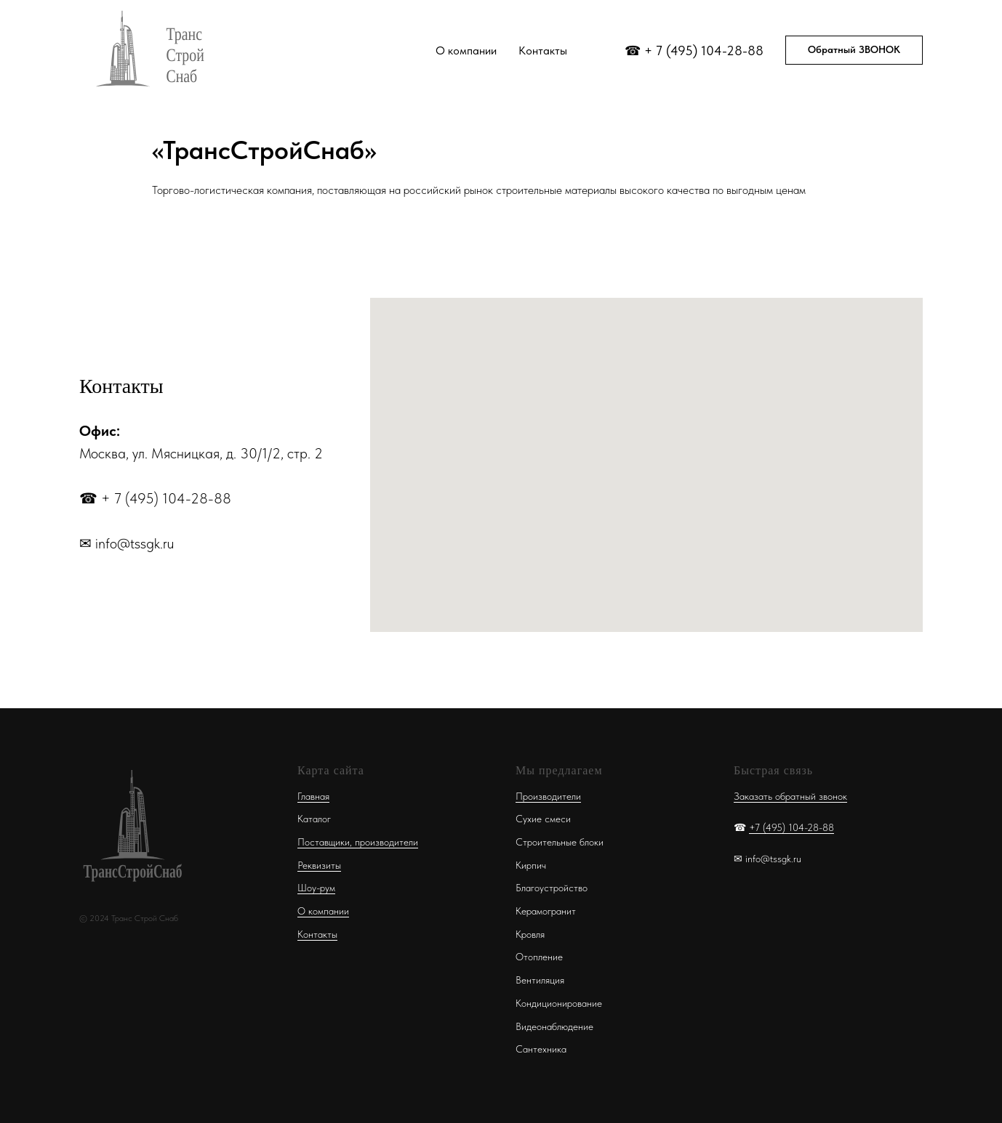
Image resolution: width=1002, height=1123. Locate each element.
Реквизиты (319, 865)
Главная (313, 796)
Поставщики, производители (357, 842)
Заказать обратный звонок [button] (790, 796)
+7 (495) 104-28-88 (791, 827)
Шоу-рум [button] (316, 887)
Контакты (542, 50)
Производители (548, 796)
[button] (854, 50)
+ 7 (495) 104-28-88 (703, 50)
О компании (466, 50)
